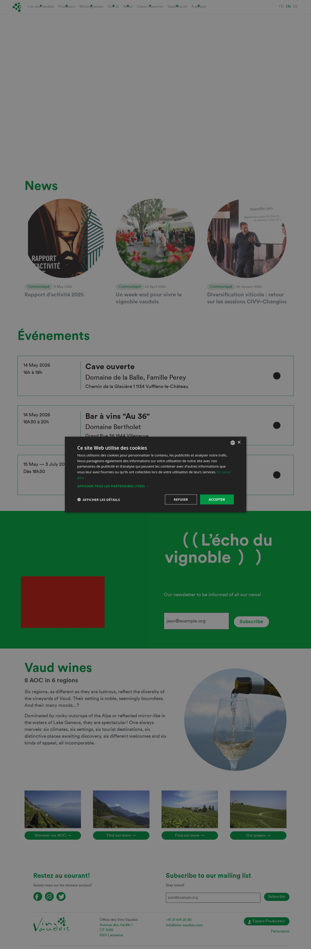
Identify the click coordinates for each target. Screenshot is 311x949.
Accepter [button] (217, 499)
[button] (155, 486)
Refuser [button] (181, 499)
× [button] (239, 442)
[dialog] (155, 474)
